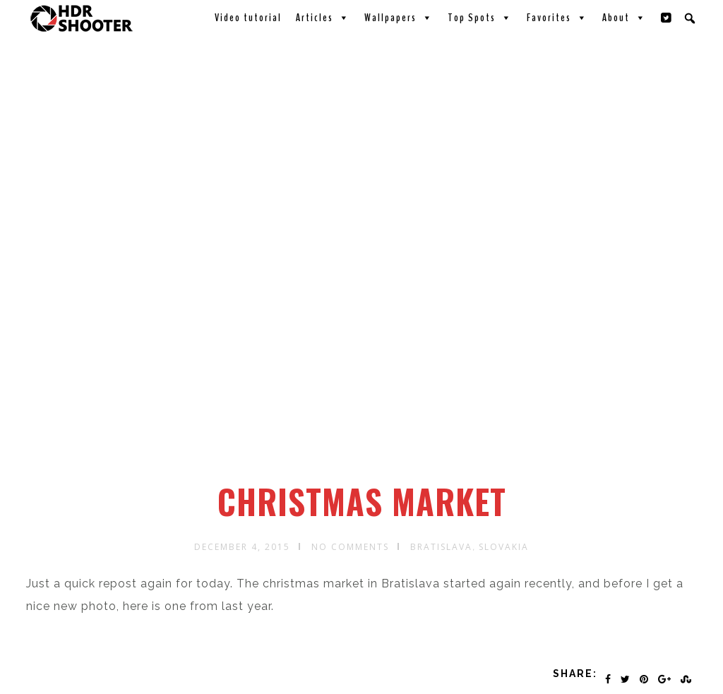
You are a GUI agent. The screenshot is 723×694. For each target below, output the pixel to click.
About (624, 18)
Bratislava (441, 547)
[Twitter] (666, 18)
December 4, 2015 (242, 547)
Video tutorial (248, 17)
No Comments (350, 547)
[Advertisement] (364, 376)
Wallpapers (399, 18)
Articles (323, 18)
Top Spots (480, 18)
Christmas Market (361, 501)
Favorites (557, 18)
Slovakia (504, 547)
